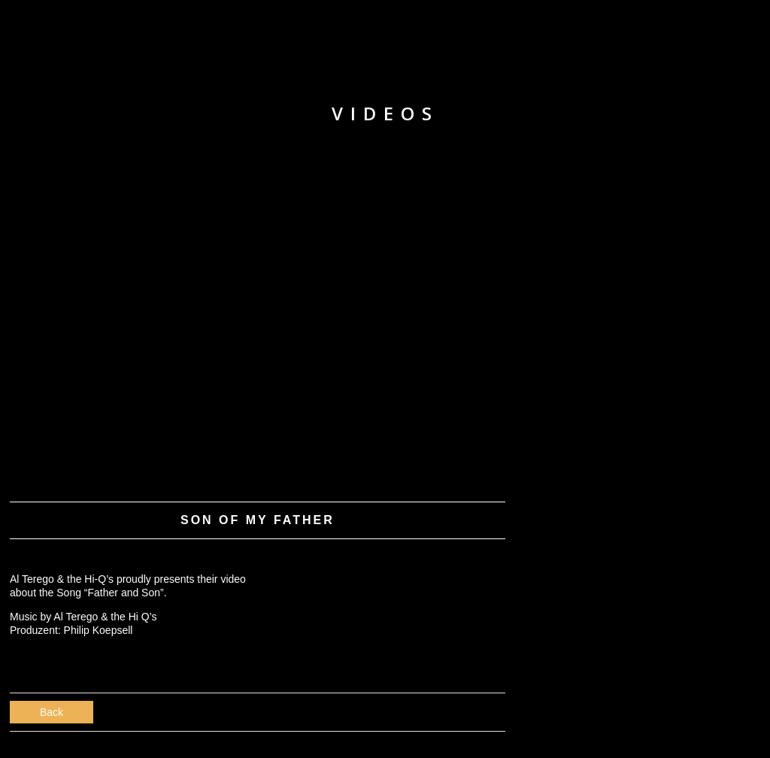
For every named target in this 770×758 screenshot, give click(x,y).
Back (51, 712)
